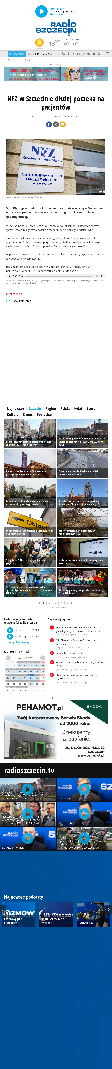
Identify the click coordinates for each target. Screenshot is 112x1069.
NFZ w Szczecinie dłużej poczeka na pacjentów (55, 103)
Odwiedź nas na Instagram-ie (78, 54)
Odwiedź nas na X (73, 54)
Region (28, 60)
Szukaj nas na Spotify (88, 54)
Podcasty (33, 53)
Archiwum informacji (16, 651)
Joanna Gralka (73, 116)
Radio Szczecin (13, 60)
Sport (91, 408)
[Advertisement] (56, 330)
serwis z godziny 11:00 (21, 637)
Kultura (13, 414)
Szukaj (99, 54)
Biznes (28, 414)
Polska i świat (71, 408)
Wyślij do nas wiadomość (94, 54)
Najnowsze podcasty (23, 897)
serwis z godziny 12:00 (21, 630)
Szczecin (34, 408)
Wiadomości (16, 53)
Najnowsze (15, 408)
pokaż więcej (18, 642)
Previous (3, 909)
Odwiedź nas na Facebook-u (68, 54)
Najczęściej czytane (59, 619)
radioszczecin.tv (29, 770)
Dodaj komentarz (19, 301)
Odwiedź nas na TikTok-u (83, 54)
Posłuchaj (44, 414)
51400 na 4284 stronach (55, 607)
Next (109, 909)
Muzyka (47, 53)
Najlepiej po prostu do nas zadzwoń (63, 54)
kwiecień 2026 (25, 658)
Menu (107, 54)
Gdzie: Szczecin (15, 294)
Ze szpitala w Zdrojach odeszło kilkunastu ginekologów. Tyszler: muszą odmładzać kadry (78, 631)
